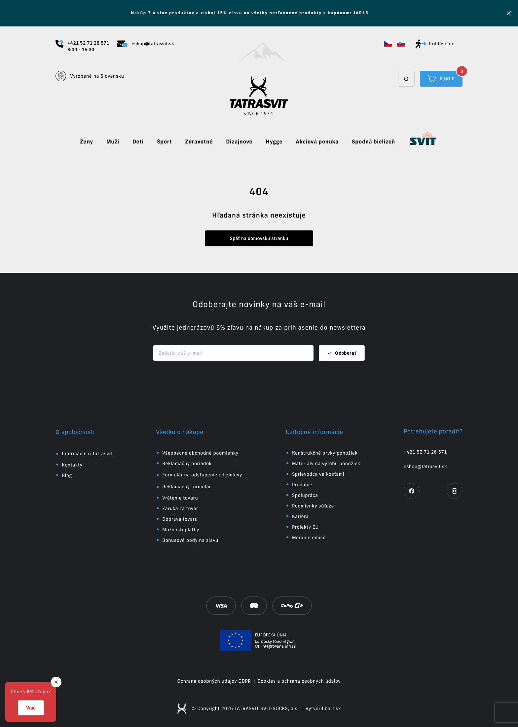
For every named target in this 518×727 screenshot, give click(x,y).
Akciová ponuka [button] (317, 142)
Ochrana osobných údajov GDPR (214, 681)
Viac (31, 708)
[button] (388, 44)
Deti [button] (138, 142)
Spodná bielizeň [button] (373, 142)
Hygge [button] (274, 142)
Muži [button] (112, 142)
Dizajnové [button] (239, 142)
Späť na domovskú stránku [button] (259, 238)
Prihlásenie (435, 43)
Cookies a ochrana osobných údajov (299, 681)
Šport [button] (164, 142)
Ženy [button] (86, 142)
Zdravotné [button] (199, 142)
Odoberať (341, 353)
